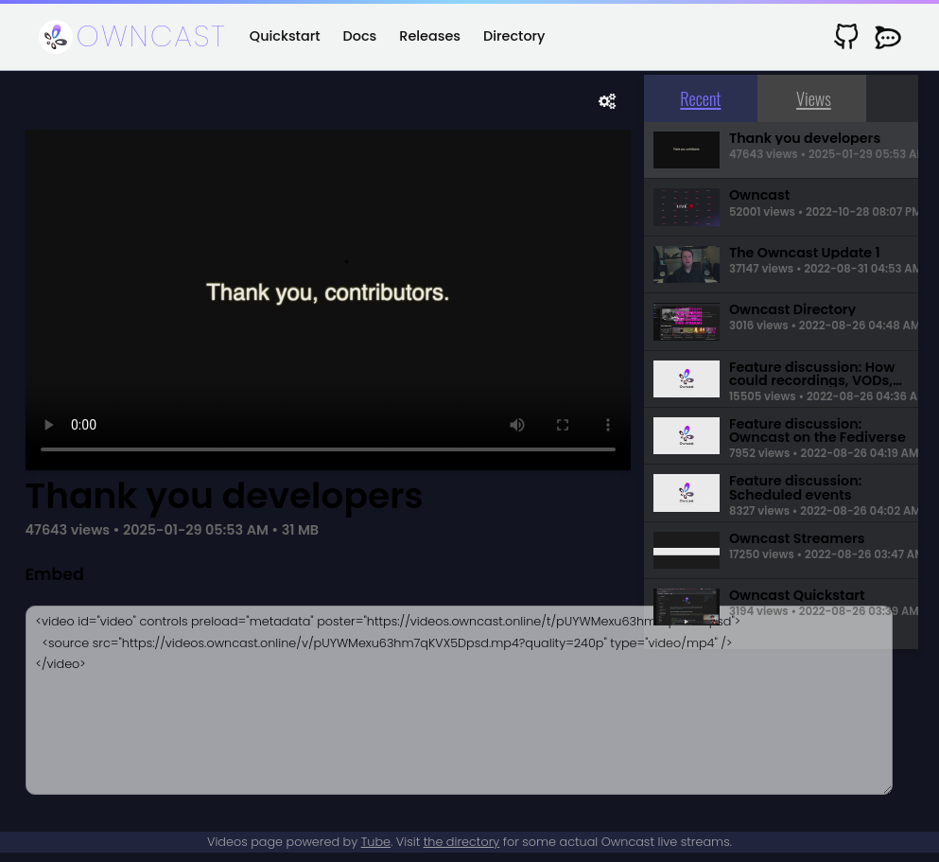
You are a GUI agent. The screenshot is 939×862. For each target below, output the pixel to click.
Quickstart (285, 35)
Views (813, 98)
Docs (360, 35)
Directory (514, 35)
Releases (430, 35)
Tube (376, 842)
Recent (700, 98)
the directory (462, 842)
